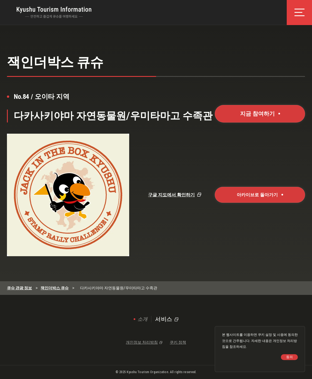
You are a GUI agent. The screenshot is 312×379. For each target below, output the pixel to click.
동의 (289, 357)
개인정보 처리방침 (142, 342)
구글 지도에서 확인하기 (171, 194)
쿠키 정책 (178, 342)
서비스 (163, 319)
